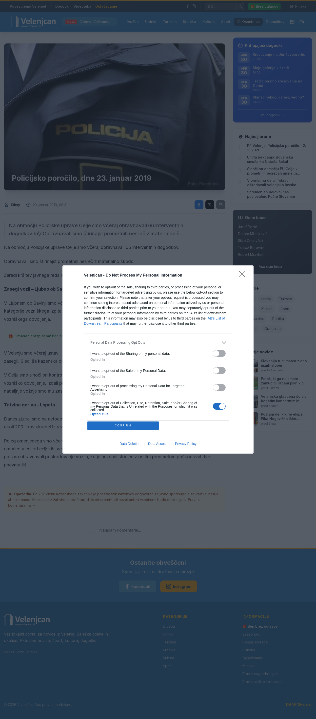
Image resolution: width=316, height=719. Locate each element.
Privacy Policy (186, 445)
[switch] (219, 352)
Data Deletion (129, 445)
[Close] (243, 274)
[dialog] (158, 359)
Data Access (157, 445)
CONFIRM (124, 425)
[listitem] (158, 341)
